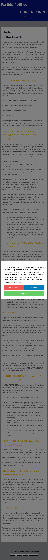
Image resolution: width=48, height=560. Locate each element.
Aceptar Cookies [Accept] (24, 293)
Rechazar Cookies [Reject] (14, 287)
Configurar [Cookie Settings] (34, 287)
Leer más (19, 282)
